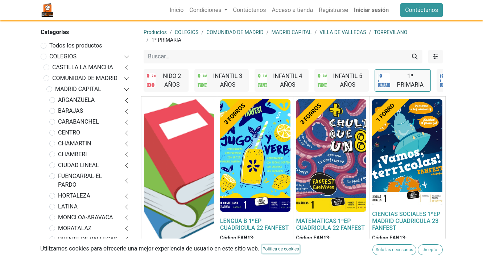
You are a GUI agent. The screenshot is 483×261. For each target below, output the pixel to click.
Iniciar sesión (371, 10)
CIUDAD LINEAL (78, 165)
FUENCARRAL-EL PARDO (80, 180)
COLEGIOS (63, 56)
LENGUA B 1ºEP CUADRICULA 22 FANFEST (254, 224)
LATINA (68, 206)
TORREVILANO (390, 32)
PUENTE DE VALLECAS (87, 239)
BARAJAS (70, 110)
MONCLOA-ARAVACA (85, 217)
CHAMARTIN (74, 143)
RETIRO (68, 249)
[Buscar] (414, 56)
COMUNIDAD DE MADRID (84, 78)
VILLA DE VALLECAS (342, 32)
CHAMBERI (72, 154)
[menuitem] (176, 10)
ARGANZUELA (76, 99)
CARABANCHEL (78, 121)
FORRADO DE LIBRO (170, 253)
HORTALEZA (74, 195)
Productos (155, 32)
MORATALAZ (74, 228)
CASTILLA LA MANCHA (82, 67)
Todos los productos (75, 45)
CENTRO (69, 132)
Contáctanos (421, 10)
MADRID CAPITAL (78, 89)
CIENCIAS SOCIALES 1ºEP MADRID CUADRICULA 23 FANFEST (406, 221)
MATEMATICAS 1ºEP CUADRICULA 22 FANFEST (330, 224)
